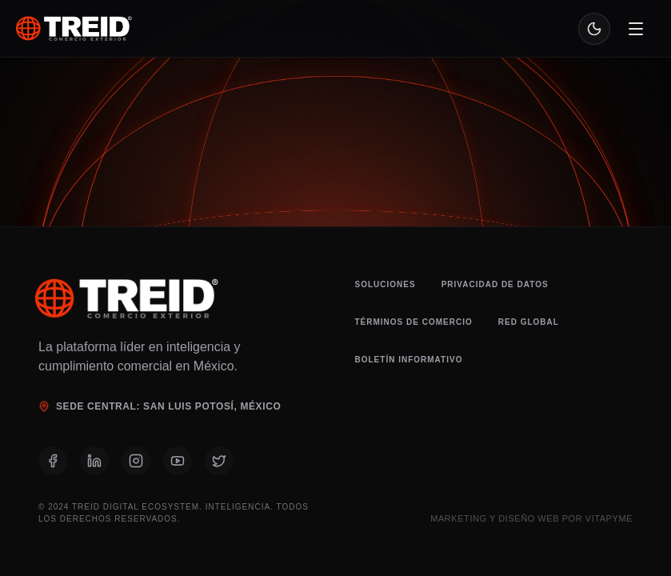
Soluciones (385, 284)
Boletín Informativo (409, 359)
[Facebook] (52, 460)
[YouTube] (177, 460)
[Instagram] (136, 460)
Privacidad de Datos (495, 284)
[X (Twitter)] (219, 460)
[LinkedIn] (94, 460)
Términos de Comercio (414, 322)
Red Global (528, 322)
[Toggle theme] (594, 29)
